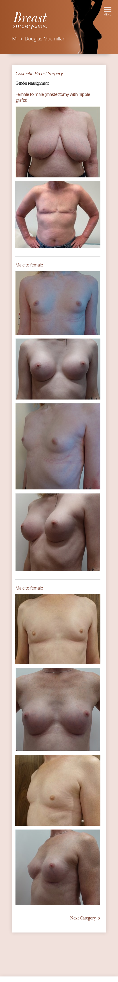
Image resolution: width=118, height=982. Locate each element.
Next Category (83, 917)
